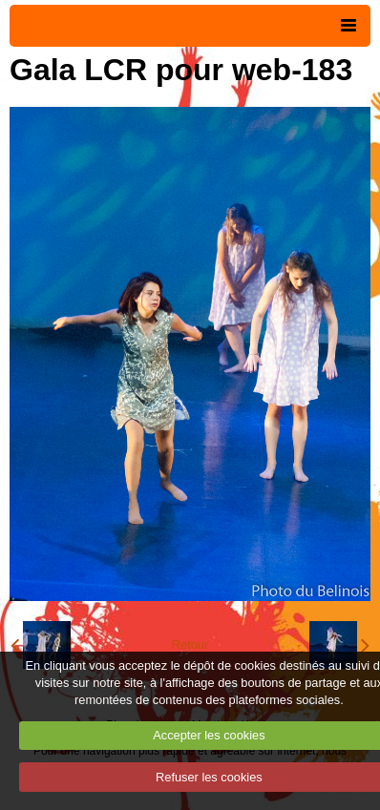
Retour (190, 644)
